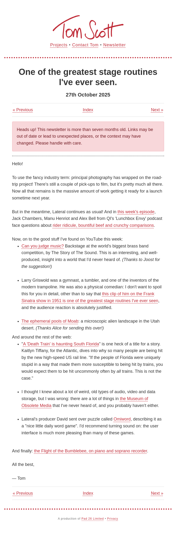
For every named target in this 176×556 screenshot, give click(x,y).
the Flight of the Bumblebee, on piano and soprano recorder (90, 451)
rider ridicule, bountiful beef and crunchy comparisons (103, 225)
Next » (157, 109)
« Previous (23, 109)
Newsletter (114, 45)
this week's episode (136, 211)
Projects (58, 45)
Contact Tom (85, 45)
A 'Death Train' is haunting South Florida (61, 344)
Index (88, 109)
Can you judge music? (43, 246)
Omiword (122, 419)
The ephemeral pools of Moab (50, 321)
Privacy (112, 518)
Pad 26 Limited (92, 518)
